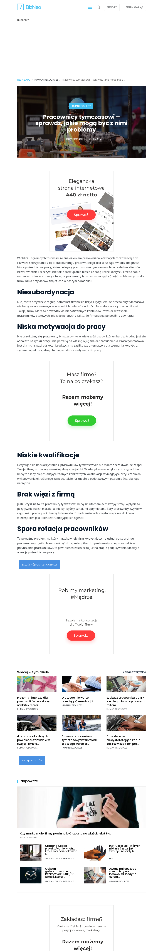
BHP (111, 858)
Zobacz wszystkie (134, 672)
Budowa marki (28, 837)
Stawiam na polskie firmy (59, 858)
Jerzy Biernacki (74, 138)
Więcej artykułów (32, 760)
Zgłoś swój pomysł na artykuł (39, 564)
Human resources (81, 106)
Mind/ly (112, 7)
